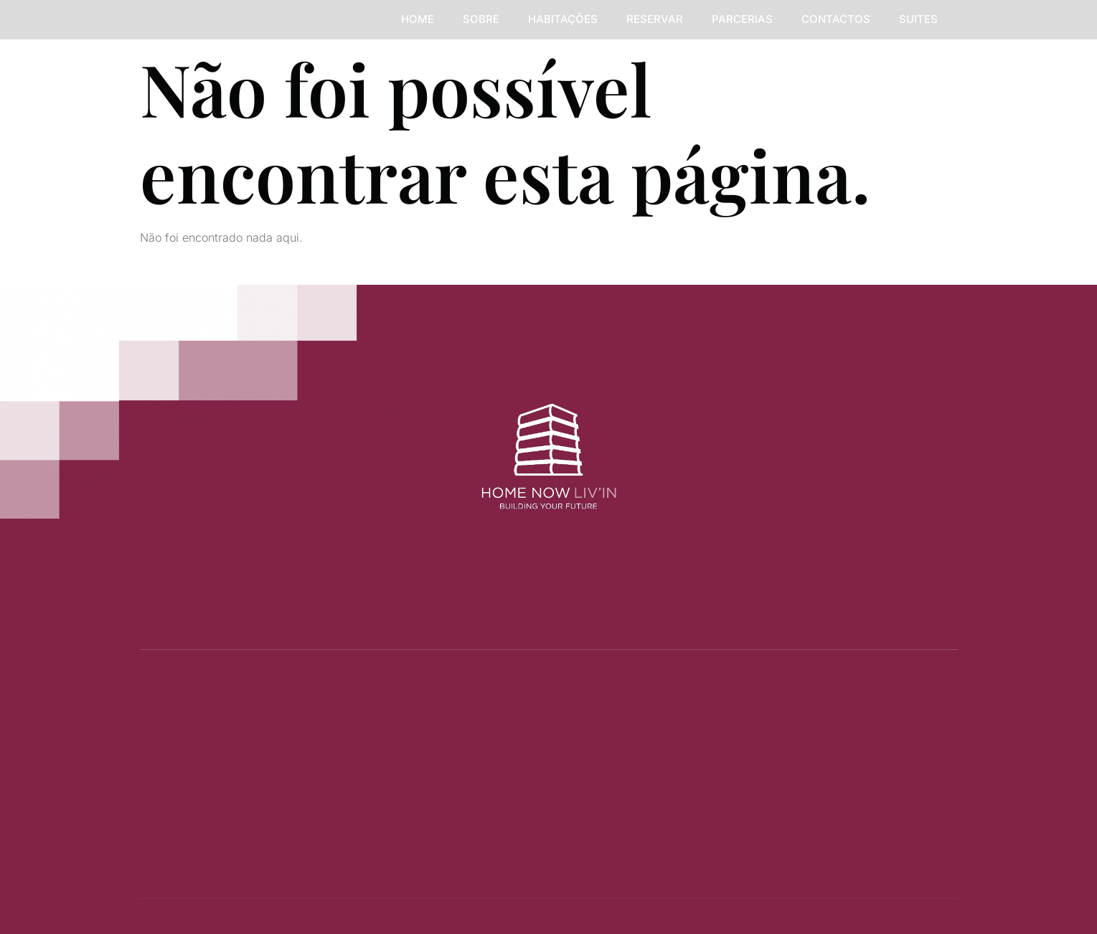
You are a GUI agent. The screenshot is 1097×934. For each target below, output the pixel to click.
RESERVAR (654, 19)
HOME (417, 19)
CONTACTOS (835, 19)
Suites (918, 19)
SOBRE (481, 19)
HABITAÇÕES (563, 19)
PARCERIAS (742, 19)
